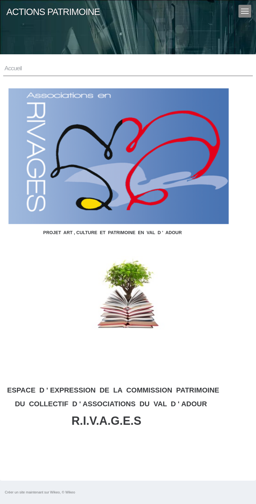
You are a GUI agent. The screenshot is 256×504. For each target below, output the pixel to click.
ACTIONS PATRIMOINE (53, 12)
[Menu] (244, 11)
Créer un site (15, 492)
